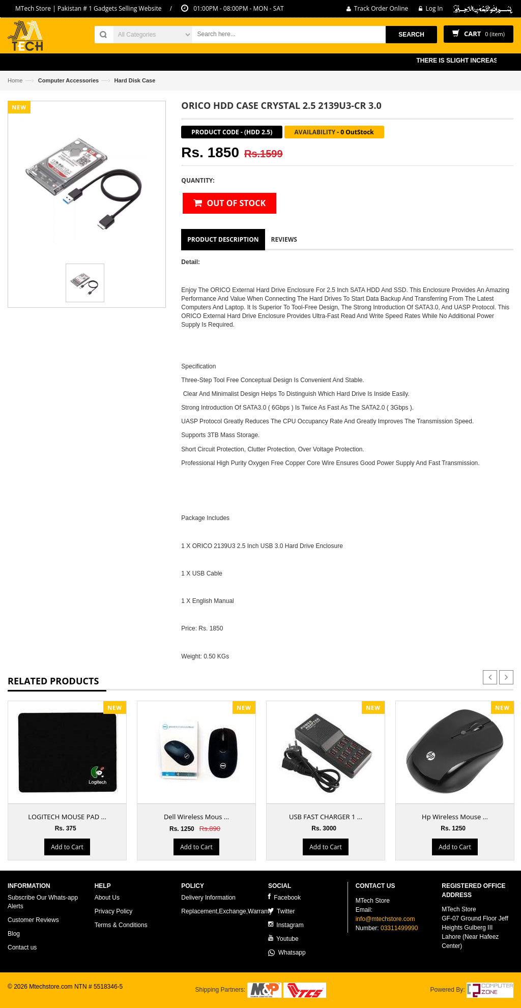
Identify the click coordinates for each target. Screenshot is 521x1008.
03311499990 (399, 928)
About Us (107, 897)
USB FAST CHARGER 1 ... (325, 816)
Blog (14, 933)
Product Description (222, 239)
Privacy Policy (114, 911)
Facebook (284, 897)
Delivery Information (208, 897)
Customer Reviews (33, 920)
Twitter (281, 911)
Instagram (286, 925)
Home (15, 80)
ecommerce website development (53, 995)
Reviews (284, 239)
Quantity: (197, 180)
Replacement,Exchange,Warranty (226, 911)
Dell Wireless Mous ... (196, 816)
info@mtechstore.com (385, 919)
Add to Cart (67, 847)
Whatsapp (287, 952)
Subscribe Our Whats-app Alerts (43, 902)
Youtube (283, 938)
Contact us (22, 947)
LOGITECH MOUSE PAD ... (67, 816)
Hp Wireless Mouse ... (455, 816)
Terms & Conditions (121, 925)
